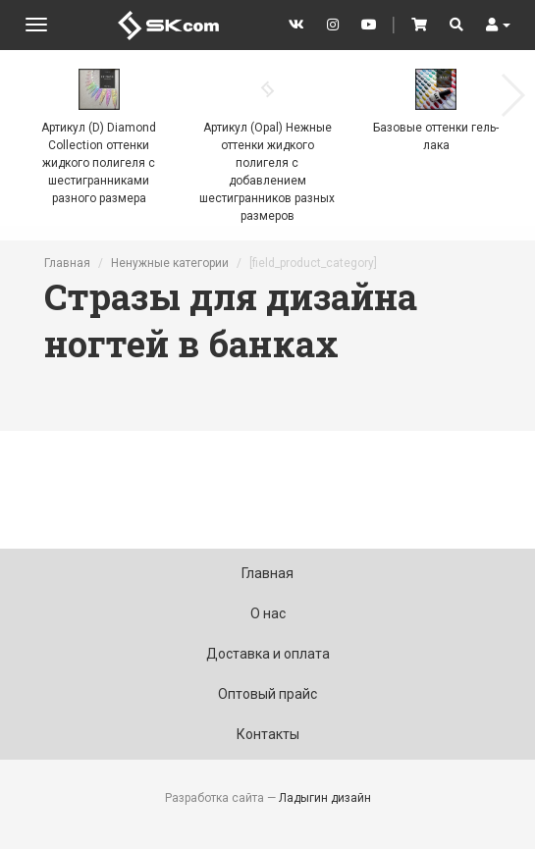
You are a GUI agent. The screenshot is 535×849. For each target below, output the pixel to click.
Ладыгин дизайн (325, 798)
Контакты (268, 734)
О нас (268, 613)
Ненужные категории (170, 263)
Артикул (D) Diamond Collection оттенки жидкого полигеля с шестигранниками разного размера (98, 162)
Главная (67, 263)
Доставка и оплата (268, 654)
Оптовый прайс (267, 694)
